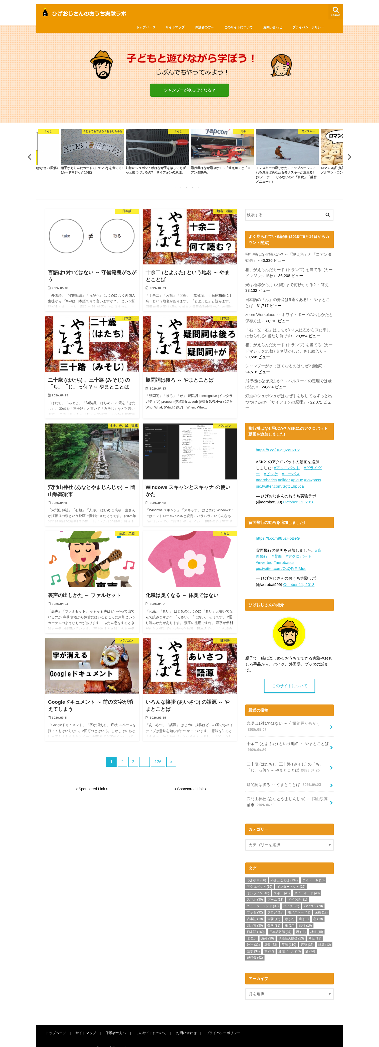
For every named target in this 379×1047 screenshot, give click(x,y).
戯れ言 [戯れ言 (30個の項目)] (255, 916)
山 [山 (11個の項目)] (304, 909)
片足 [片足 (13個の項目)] (314, 929)
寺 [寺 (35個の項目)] (290, 909)
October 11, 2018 (298, 497)
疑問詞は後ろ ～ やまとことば (283, 775)
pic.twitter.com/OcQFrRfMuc (280, 562)
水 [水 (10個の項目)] (252, 929)
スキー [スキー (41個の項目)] (282, 883)
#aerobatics (266, 475)
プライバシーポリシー (308, 27)
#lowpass (311, 475)
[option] (222, 153)
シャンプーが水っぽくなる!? (189, 90)
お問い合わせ (272, 27)
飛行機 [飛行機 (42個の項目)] (255, 948)
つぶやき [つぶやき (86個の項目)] (256, 870)
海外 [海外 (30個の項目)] (267, 929)
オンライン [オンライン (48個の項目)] (258, 883)
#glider (283, 475)
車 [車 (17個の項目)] (269, 941)
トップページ (145, 27)
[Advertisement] (89, 845)
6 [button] (204, 188)
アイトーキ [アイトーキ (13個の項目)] (313, 870)
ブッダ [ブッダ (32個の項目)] (255, 903)
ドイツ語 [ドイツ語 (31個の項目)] (297, 890)
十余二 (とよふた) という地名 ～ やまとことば (287, 739)
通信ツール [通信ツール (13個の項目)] (289, 941)
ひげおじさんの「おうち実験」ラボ (98, 1039)
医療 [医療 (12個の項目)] (321, 903)
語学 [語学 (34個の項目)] (253, 941)
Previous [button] (29, 157)
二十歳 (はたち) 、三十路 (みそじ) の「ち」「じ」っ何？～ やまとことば (284, 759)
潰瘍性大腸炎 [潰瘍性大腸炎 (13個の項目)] (291, 929)
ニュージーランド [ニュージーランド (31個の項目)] (263, 896)
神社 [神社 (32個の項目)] (253, 935)
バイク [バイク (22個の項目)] (291, 896)
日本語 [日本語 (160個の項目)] (256, 922)
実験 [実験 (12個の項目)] (273, 909)
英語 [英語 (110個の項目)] (289, 935)
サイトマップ (175, 27)
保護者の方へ (204, 27)
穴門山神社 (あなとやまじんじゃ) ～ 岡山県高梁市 (286, 793)
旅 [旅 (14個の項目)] (290, 916)
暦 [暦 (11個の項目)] (301, 922)
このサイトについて (238, 27)
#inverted (264, 556)
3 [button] (186, 188)
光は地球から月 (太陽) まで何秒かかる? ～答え (286, 285)
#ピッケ (271, 470)
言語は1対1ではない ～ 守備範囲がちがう (283, 719)
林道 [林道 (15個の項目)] (316, 922)
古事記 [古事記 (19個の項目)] (255, 909)
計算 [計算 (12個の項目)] (324, 935)
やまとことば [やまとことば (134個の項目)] (284, 870)
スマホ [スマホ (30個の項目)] (255, 890)
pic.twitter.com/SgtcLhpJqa (279, 481)
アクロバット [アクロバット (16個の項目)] (259, 877)
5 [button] (198, 188)
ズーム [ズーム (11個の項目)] (275, 890)
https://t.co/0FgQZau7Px (277, 446)
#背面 (277, 550)
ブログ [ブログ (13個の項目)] (275, 903)
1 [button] (175, 188)
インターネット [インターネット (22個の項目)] (291, 877)
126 (158, 763)
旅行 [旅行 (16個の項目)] (305, 916)
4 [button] (192, 188)
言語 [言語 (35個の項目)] (307, 935)
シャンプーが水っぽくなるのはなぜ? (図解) (283, 363)
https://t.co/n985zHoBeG (277, 533)
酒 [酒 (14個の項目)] (310, 941)
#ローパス (291, 470)
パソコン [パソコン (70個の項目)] (313, 896)
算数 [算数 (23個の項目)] (270, 935)
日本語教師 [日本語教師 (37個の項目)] (280, 922)
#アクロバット (287, 464)
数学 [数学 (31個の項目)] (273, 916)
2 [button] (180, 188)
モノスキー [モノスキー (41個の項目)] (299, 903)
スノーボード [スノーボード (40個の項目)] (307, 883)
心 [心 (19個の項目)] (318, 909)
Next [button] (349, 157)
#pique (296, 475)
